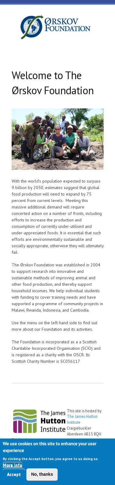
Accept (14, 475)
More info (12, 466)
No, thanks (42, 475)
